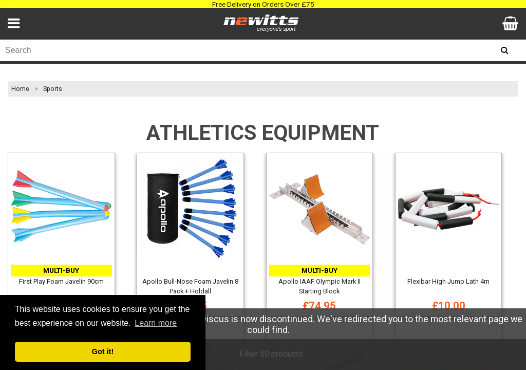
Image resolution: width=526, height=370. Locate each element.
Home (20, 88)
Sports (52, 88)
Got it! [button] (103, 351)
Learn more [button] (156, 323)
